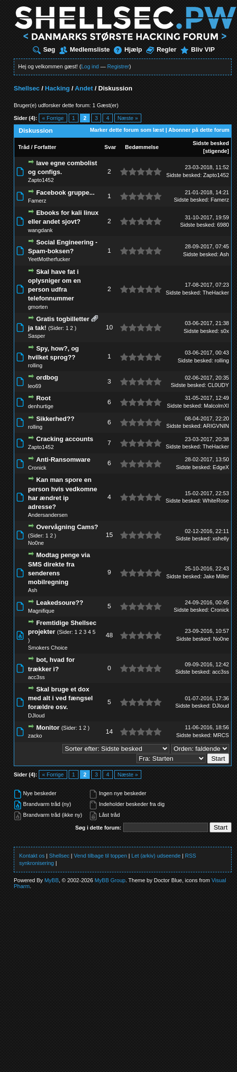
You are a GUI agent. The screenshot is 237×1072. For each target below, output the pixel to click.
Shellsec (27, 88)
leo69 (34, 386)
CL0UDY (218, 385)
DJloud (36, 715)
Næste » (128, 118)
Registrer (118, 66)
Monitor (48, 727)
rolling (35, 365)
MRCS (221, 735)
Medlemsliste (84, 49)
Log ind (90, 66)
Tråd (23, 147)
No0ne (36, 543)
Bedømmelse (141, 147)
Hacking (57, 88)
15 (108, 534)
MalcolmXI (216, 406)
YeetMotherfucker (49, 259)
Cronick (37, 468)
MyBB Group (110, 880)
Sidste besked (211, 143)
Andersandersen (48, 515)
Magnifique (41, 611)
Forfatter (45, 147)
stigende (216, 151)
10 (108, 327)
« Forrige (53, 118)
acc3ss (36, 677)
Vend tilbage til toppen (100, 856)
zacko (35, 736)
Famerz (37, 201)
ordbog (47, 377)
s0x (225, 331)
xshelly (220, 538)
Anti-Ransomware (63, 459)
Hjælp (128, 49)
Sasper (36, 336)
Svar (110, 147)
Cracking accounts (64, 439)
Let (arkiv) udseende (156, 856)
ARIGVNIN (216, 426)
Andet (84, 88)
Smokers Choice (48, 648)
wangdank (40, 230)
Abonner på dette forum (199, 130)
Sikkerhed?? (55, 418)
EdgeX (221, 467)
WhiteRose (216, 501)
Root (43, 398)
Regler (161, 49)
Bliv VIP (197, 49)
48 (108, 635)
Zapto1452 (41, 180)
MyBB (51, 880)
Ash (224, 254)
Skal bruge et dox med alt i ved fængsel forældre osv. (60, 698)
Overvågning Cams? (67, 527)
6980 (223, 225)
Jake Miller (216, 576)
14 (108, 731)
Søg (44, 49)
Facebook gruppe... (65, 192)
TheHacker (216, 293)
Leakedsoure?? (59, 602)
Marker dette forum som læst (127, 130)
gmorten (38, 307)
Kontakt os (32, 856)
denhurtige (40, 406)
